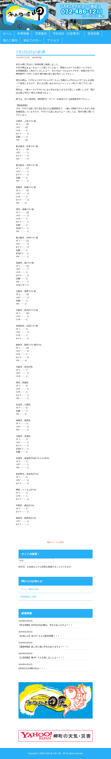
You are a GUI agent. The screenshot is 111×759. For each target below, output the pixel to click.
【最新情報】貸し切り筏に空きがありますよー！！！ (44, 647)
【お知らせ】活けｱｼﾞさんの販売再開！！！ (39, 636)
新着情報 (25, 597)
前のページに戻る (55, 542)
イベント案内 (27, 589)
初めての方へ (32, 40)
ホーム (7, 33)
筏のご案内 (10, 40)
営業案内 (41, 33)
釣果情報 (23, 33)
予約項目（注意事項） (67, 33)
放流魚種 (93, 33)
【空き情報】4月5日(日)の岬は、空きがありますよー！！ (46, 625)
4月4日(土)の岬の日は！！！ (32, 668)
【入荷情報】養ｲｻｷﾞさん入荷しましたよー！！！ (42, 657)
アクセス (53, 40)
